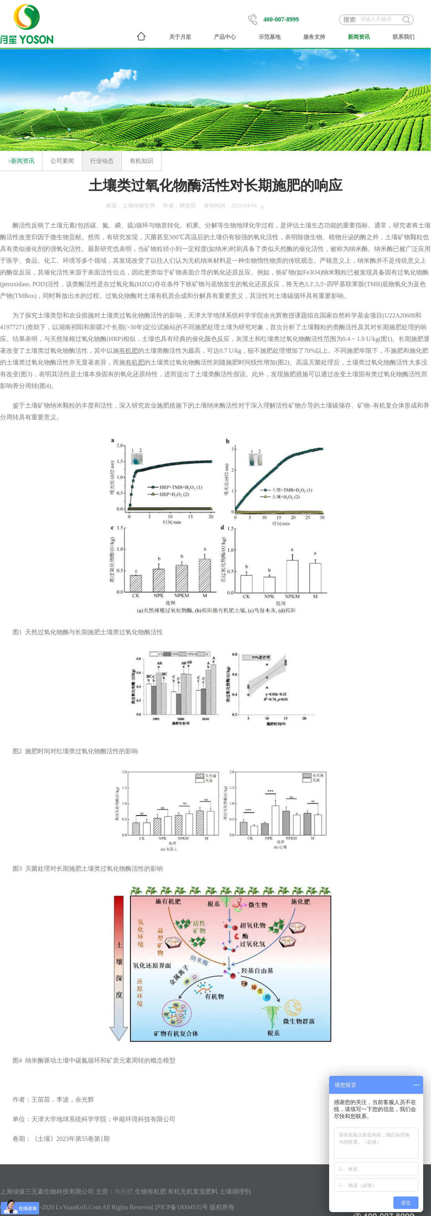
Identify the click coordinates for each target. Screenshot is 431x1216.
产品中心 (225, 37)
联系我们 (404, 37)
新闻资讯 (359, 37)
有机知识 (141, 161)
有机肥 (123, 1191)
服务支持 (314, 37)
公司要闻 (62, 161)
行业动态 (102, 161)
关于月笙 (180, 37)
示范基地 (270, 37)
